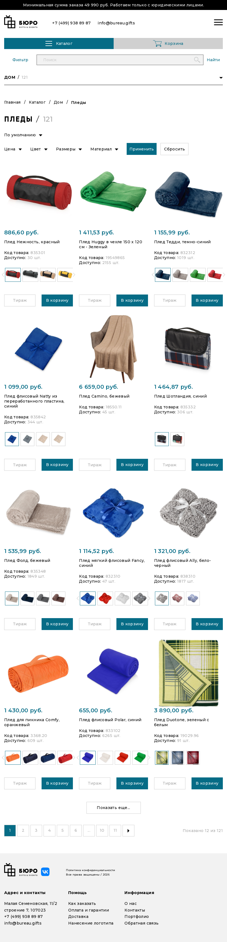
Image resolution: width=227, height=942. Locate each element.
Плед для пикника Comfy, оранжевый (32, 722)
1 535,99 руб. (22, 551)
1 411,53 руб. (96, 232)
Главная (12, 102)
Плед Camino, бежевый (104, 396)
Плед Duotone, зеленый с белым (181, 722)
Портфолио (136, 916)
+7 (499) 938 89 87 (23, 916)
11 (116, 830)
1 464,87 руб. (173, 386)
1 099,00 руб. (23, 386)
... (89, 830)
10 (103, 830)
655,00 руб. (95, 710)
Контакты (134, 910)
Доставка (78, 916)
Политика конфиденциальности (90, 870)
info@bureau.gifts (23, 923)
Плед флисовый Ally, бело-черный (182, 563)
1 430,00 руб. (23, 710)
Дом (58, 102)
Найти (213, 59)
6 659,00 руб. (98, 386)
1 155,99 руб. (172, 232)
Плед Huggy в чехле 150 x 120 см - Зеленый (110, 244)
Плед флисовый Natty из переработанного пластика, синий (34, 401)
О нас (130, 903)
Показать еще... (113, 807)
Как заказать (82, 903)
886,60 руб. (21, 232)
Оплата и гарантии (88, 910)
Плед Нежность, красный (32, 241)
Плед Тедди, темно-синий (182, 241)
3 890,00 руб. (174, 710)
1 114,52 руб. (96, 551)
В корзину (57, 300)
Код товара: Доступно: (24, 255)
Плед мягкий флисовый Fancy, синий (112, 563)
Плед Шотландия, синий (180, 396)
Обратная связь (141, 923)
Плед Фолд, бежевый (27, 560)
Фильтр (20, 59)
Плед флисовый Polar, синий (110, 719)
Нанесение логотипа (90, 923)
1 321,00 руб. (172, 551)
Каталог (37, 102)
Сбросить (174, 149)
